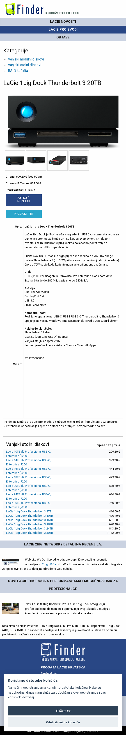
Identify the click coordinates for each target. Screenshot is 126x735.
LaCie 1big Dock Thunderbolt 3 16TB (29, 520)
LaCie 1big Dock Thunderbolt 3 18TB (29, 524)
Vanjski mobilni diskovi (26, 59)
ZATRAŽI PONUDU (23, 199)
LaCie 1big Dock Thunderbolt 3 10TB (29, 515)
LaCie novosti (63, 22)
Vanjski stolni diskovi (24, 65)
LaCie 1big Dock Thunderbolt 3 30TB (29, 532)
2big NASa (49, 564)
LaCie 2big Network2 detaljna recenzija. (63, 544)
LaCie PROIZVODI (63, 29)
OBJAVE (63, 37)
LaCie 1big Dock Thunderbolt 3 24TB (29, 528)
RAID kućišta (18, 71)
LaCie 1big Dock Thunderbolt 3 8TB (28, 511)
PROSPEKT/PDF (24, 213)
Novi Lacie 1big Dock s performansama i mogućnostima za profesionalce (63, 585)
